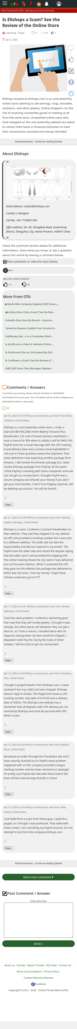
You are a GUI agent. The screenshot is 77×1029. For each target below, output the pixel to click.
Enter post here (38, 901)
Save (8, 270)
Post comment (14, 261)
